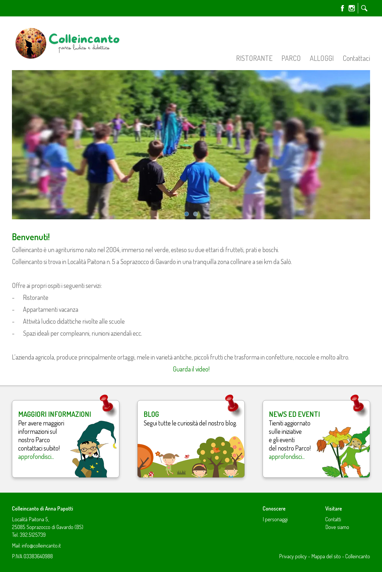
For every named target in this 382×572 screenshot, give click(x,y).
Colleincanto (357, 556)
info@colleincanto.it (41, 545)
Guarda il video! (191, 369)
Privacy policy (293, 556)
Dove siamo (337, 527)
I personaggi (275, 519)
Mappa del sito (326, 556)
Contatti (333, 519)
